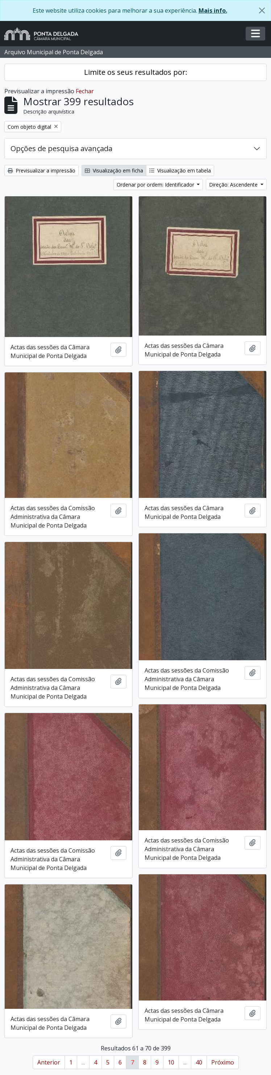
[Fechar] (262, 10)
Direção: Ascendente (234, 184)
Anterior (48, 1062)
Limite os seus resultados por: (135, 72)
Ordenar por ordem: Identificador (156, 184)
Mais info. (213, 10)
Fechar (85, 91)
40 (199, 1062)
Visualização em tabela (180, 170)
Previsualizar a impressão (41, 170)
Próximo (222, 1062)
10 (171, 1062)
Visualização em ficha (114, 170)
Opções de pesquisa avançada (61, 148)
